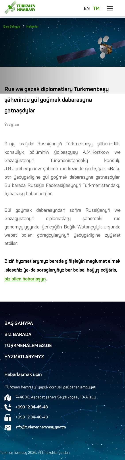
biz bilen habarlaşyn (25, 279)
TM (96, 8)
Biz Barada (17, 334)
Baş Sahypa (11, 26)
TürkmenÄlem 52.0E (28, 346)
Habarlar (32, 26)
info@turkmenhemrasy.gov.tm (40, 428)
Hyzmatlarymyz (24, 357)
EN (87, 8)
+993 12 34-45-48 (31, 408)
